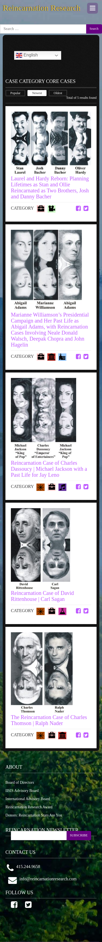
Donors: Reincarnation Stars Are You (33, 815)
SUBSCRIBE (79, 835)
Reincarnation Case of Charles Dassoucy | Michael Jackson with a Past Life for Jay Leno (49, 469)
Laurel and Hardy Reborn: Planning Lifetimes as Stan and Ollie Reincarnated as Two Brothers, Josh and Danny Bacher (50, 187)
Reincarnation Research (42, 7)
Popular (15, 93)
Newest (37, 93)
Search (93, 29)
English (27, 55)
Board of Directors (19, 782)
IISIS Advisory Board (22, 791)
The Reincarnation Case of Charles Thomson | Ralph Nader (49, 720)
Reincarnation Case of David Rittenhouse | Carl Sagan (42, 596)
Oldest (58, 93)
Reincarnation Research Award (28, 807)
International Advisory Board (27, 799)
